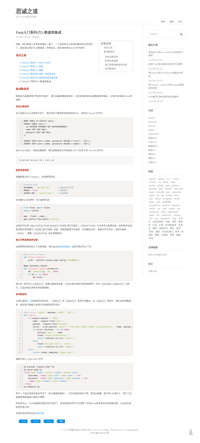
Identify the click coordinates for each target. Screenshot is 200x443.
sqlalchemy (173, 212)
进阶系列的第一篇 (66, 247)
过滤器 (164, 235)
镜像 (178, 235)
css (159, 182)
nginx (151, 202)
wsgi (174, 219)
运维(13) (152, 163)
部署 (172, 235)
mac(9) (151, 126)
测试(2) (152, 154)
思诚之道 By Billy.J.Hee (80, 430)
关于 (180, 22)
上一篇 (30, 301)
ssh (157, 215)
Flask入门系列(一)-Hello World (37, 63)
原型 (174, 222)
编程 (61, 421)
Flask (23, 421)
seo (178, 209)
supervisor (166, 215)
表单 (177, 232)
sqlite (151, 215)
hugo (151, 192)
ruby (164, 209)
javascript (176, 192)
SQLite (36, 421)
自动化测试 (167, 232)
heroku (168, 189)
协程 (168, 222)
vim (151, 219)
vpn (156, 219)
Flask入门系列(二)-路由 (33, 67)
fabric (166, 182)
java (168, 192)
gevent (152, 186)
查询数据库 (110, 69)
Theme (113, 430)
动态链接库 (158, 222)
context (152, 182)
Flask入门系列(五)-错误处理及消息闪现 (41, 78)
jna (158, 196)
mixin (158, 199)
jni (162, 196)
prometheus (155, 205)
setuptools (154, 212)
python (166, 205)
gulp (161, 189)
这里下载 (40, 413)
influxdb (160, 192)
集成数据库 (109, 52)
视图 (157, 235)
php (158, 202)
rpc (158, 209)
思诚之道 (27, 12)
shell (163, 212)
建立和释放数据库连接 (116, 65)
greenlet (153, 189)
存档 (171, 22)
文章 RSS (152, 271)
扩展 (161, 225)
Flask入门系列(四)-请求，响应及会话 (40, 74)
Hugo (106, 430)
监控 (178, 229)
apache (152, 179)
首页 (161, 22)
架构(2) (152, 150)
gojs (167, 186)
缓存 (151, 232)
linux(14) (152, 122)
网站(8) (152, 158)
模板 (155, 229)
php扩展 (166, 202)
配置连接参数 (111, 61)
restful (152, 209)
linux (176, 196)
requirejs (175, 205)
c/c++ (168, 179)
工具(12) (152, 142)
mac (151, 199)
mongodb (167, 199)
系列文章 (108, 48)
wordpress (165, 219)
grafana (175, 186)
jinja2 (151, 196)
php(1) (151, 130)
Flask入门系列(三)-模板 (33, 70)
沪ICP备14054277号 (99, 433)
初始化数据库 (111, 57)
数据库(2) (153, 146)
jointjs (169, 196)
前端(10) (152, 138)
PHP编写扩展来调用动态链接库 (163, 97)
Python (36, 37)
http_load (178, 189)
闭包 (151, 238)
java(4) (151, 118)
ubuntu (177, 215)
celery (176, 179)
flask (173, 182)
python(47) (153, 134)
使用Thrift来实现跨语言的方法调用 (165, 64)
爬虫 (172, 229)
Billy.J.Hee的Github (157, 255)
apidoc (161, 179)
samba (172, 209)
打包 (155, 225)
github (160, 186)
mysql (177, 199)
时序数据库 (170, 225)
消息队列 (163, 229)
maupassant (132, 430)
